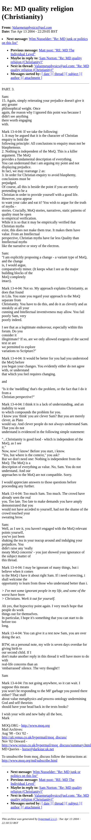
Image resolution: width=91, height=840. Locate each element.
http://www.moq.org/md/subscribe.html (29, 760)
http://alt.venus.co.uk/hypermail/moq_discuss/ (34, 737)
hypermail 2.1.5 (47, 819)
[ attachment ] (32, 78)
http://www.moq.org (35, 725)
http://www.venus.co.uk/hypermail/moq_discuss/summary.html (46, 745)
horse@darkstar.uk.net (38, 749)
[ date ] (47, 74)
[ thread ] (58, 74)
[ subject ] (73, 74)
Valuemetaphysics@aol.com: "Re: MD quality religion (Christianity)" (50, 68)
